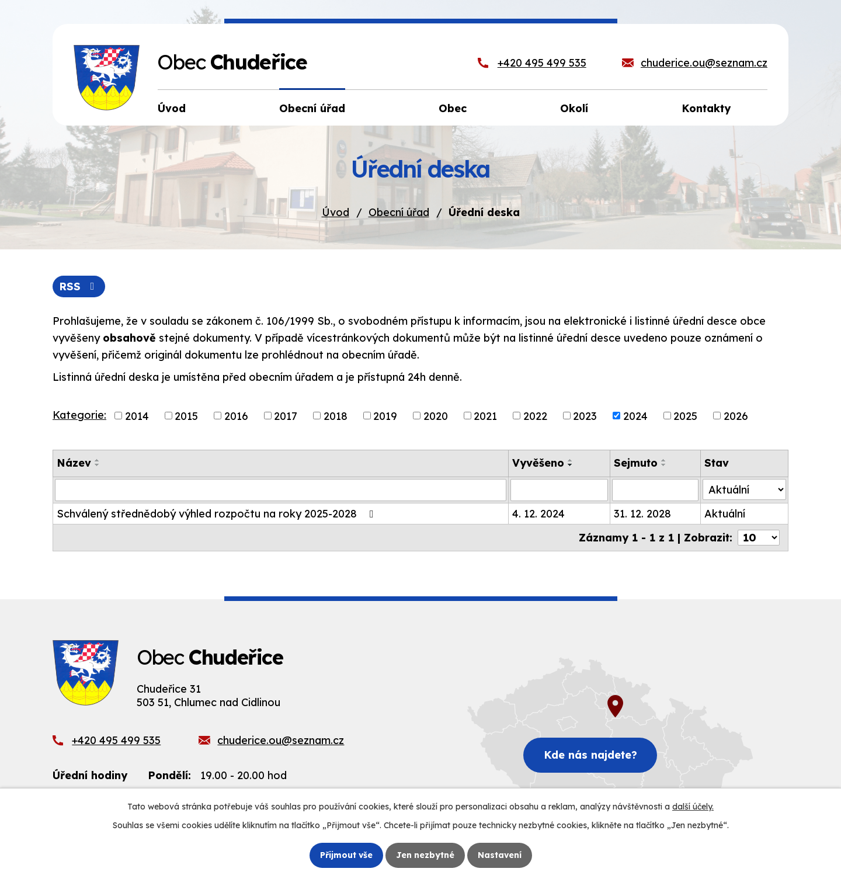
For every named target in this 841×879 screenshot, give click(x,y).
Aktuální (724, 513)
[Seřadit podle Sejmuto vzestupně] (664, 460)
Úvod (335, 212)
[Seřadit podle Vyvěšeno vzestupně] (570, 460)
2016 (236, 415)
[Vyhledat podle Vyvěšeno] (559, 490)
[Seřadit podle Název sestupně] (97, 465)
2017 (285, 415)
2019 (385, 415)
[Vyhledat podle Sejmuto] (655, 490)
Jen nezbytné (425, 855)
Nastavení (500, 855)
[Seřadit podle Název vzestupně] (97, 460)
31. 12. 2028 (642, 513)
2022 (535, 415)
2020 (435, 415)
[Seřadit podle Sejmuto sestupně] (664, 465)
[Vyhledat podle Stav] (744, 489)
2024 (635, 415)
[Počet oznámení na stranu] (759, 538)
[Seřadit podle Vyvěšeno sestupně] (570, 465)
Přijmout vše (346, 855)
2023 (585, 415)
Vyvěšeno (538, 463)
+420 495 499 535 (542, 63)
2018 (335, 415)
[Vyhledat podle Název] (280, 490)
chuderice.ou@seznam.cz (704, 63)
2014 (137, 415)
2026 (736, 415)
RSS (79, 286)
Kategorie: (79, 415)
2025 (685, 415)
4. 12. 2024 (538, 513)
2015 (186, 415)
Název (74, 463)
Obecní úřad (399, 212)
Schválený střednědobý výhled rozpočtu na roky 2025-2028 (217, 513)
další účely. (693, 806)
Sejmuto (636, 463)
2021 (485, 415)
